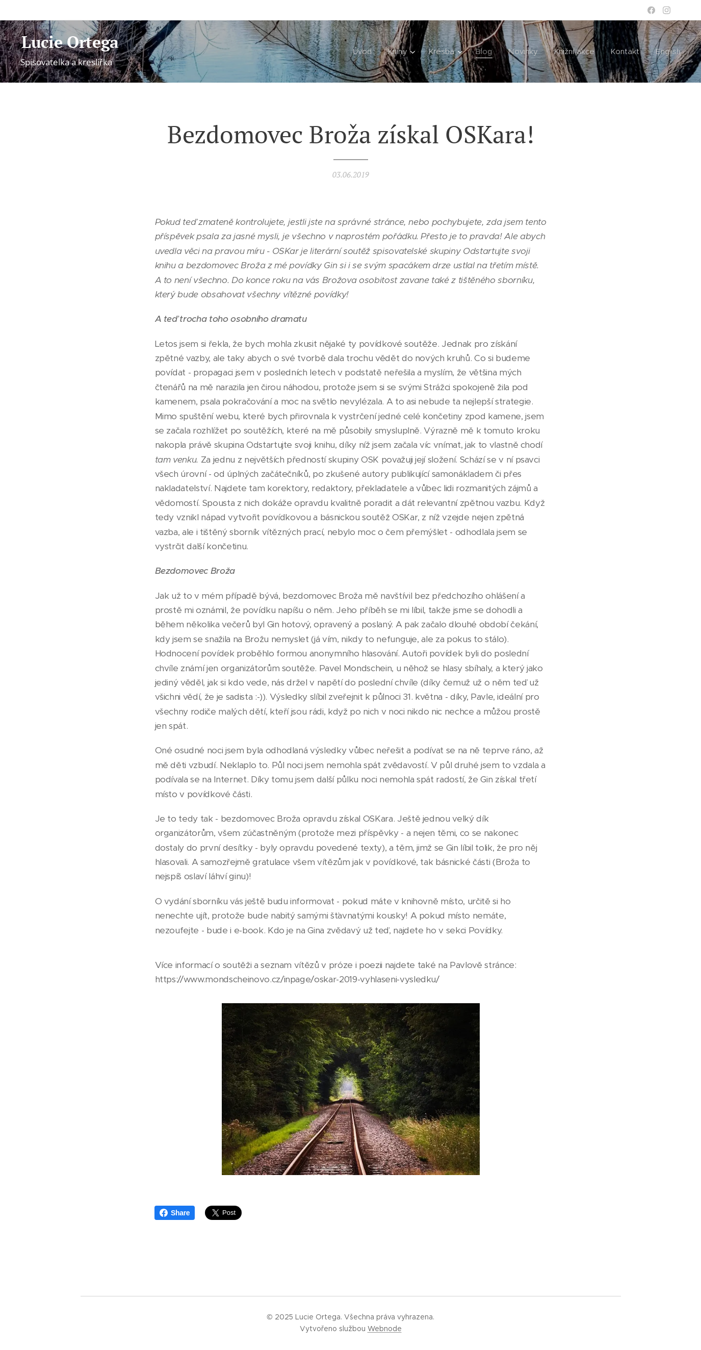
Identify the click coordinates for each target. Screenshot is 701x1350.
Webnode (385, 1328)
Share (175, 1213)
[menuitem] (362, 51)
